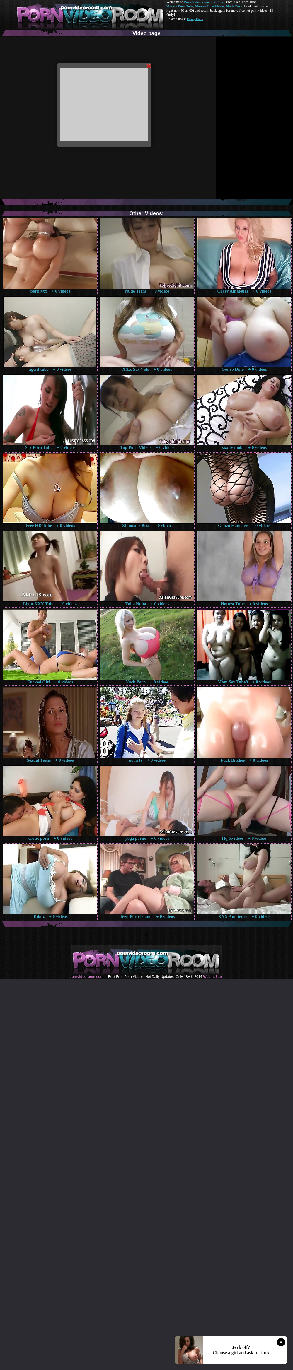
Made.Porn (234, 6)
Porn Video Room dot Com (203, 2)
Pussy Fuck (195, 19)
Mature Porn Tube (179, 6)
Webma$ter (212, 977)
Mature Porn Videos (209, 6)
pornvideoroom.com (86, 977)
